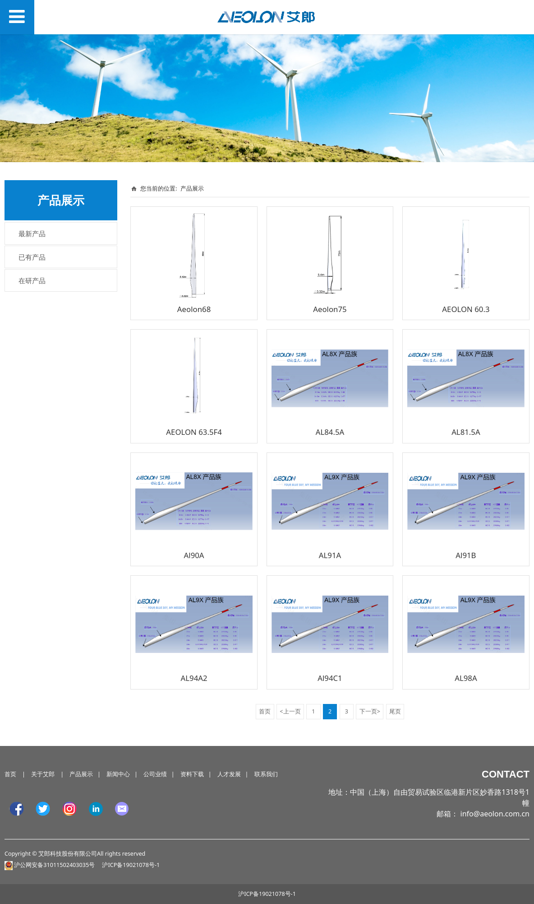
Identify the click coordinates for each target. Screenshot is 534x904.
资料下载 (192, 774)
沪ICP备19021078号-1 (267, 894)
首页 (10, 774)
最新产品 (32, 233)
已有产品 (32, 256)
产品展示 (192, 188)
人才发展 (229, 774)
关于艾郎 (43, 774)
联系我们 (266, 774)
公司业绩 (155, 774)
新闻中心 (118, 774)
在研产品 (32, 280)
